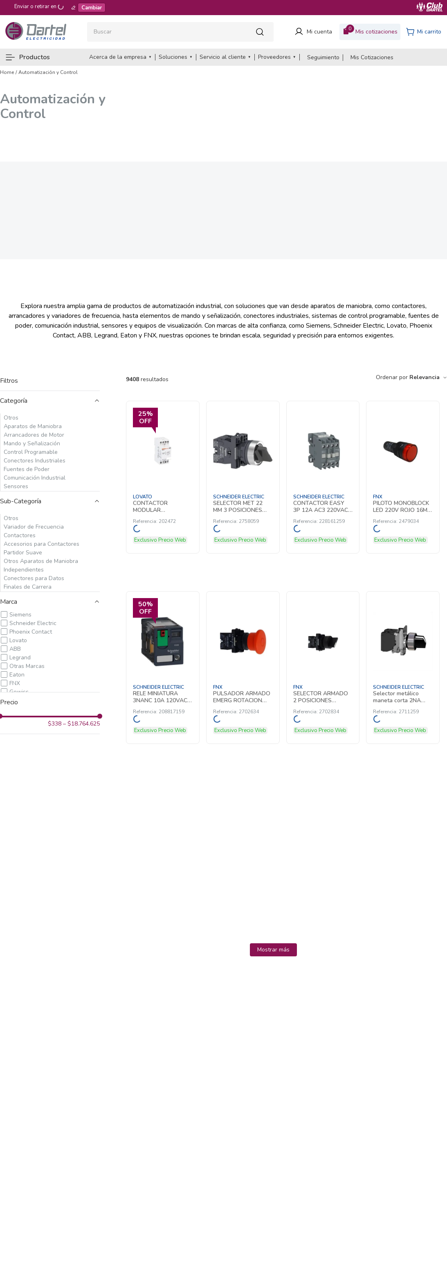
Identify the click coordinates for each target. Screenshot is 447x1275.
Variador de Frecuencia (34, 527)
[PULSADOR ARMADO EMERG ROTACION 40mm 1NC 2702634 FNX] (243, 667)
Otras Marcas (27, 666)
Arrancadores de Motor (34, 435)
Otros (11, 418)
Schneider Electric (32, 623)
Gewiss (19, 692)
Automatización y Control (48, 72)
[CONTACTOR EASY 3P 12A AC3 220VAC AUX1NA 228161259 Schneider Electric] (323, 477)
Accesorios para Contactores (41, 544)
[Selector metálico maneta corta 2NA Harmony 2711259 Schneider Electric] (403, 667)
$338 (54, 724)
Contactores (20, 535)
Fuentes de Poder (26, 469)
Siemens (20, 615)
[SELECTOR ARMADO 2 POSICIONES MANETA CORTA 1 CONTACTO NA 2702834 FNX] (323, 667)
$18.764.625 (81, 724)
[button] (50, 401)
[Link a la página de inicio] (7, 72)
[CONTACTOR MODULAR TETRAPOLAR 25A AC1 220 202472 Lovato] (163, 477)
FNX (14, 683)
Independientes (24, 570)
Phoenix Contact (30, 632)
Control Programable (31, 452)
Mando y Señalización (32, 443)
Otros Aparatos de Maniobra (41, 561)
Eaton (17, 675)
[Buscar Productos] (262, 31)
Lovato (18, 640)
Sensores (16, 486)
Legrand (20, 657)
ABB (15, 649)
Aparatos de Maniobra (33, 426)
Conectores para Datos (34, 578)
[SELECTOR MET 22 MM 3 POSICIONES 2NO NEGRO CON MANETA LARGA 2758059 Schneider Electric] (243, 477)
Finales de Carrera (28, 587)
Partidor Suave (23, 552)
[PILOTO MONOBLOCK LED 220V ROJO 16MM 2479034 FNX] (403, 477)
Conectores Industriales (34, 460)
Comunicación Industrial (34, 478)
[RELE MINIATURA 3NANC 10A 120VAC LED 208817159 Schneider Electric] (163, 667)
